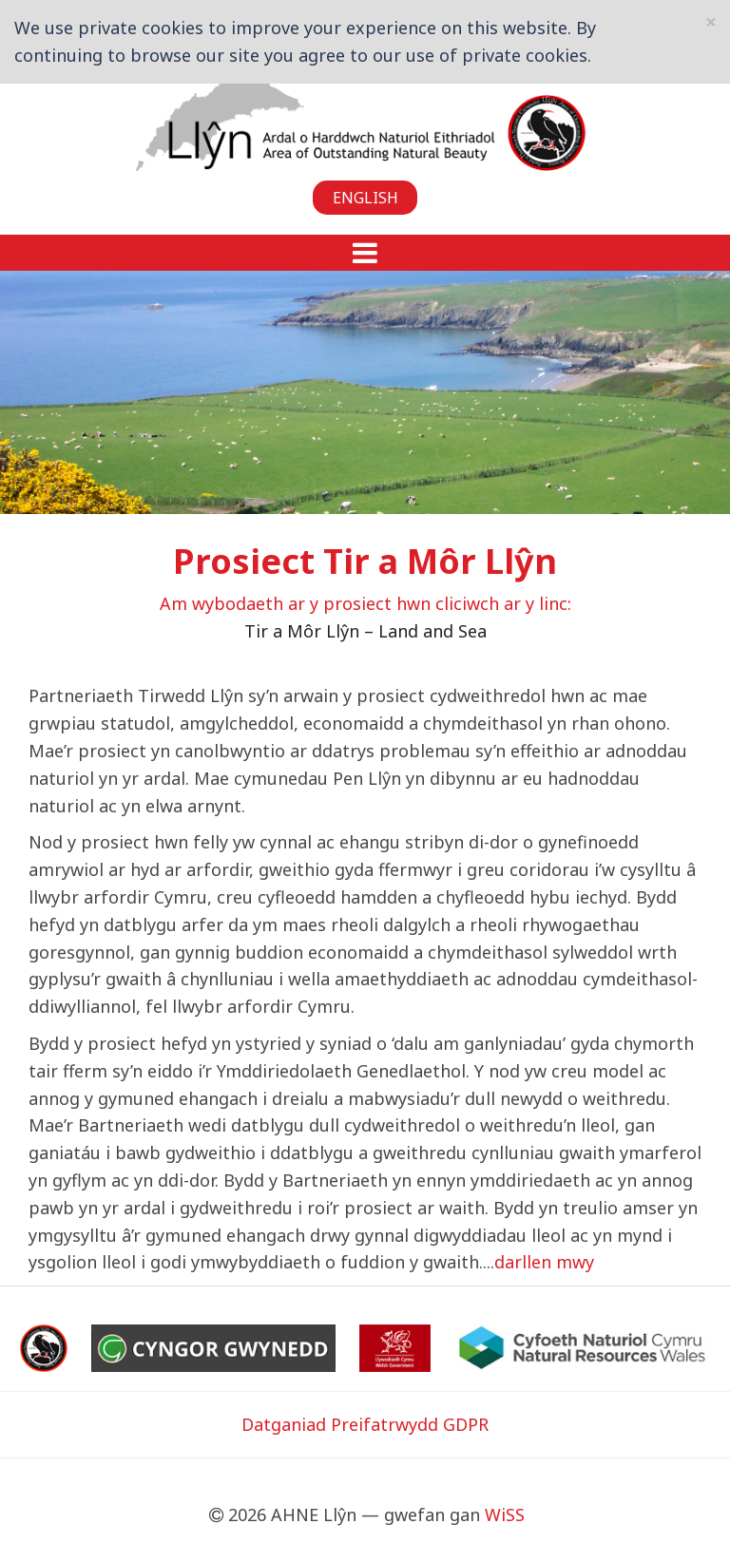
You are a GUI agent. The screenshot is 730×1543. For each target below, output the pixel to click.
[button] (365, 253)
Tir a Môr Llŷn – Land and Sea (365, 630)
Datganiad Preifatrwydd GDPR (365, 1424)
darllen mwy (544, 1261)
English (365, 197)
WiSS (505, 1514)
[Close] (711, 22)
